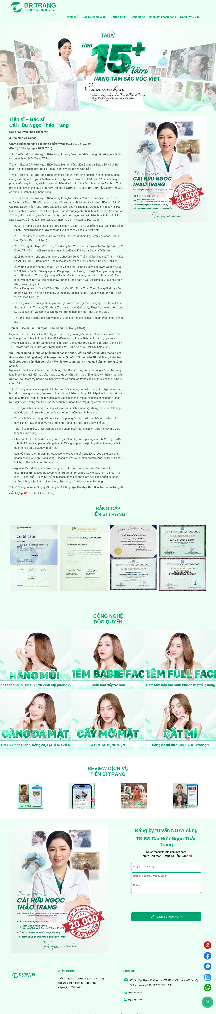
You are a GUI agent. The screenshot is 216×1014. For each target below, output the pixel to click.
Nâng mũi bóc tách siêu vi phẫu (84, 411)
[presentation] (157, 892)
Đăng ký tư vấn (190, 6)
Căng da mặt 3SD (58, 432)
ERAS (24, 461)
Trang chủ (71, 6)
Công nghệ (138, 6)
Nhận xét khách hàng (162, 6)
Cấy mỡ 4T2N (80, 417)
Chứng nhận (119, 6)
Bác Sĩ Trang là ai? (94, 6)
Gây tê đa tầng (94, 461)
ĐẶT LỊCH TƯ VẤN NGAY (166, 906)
